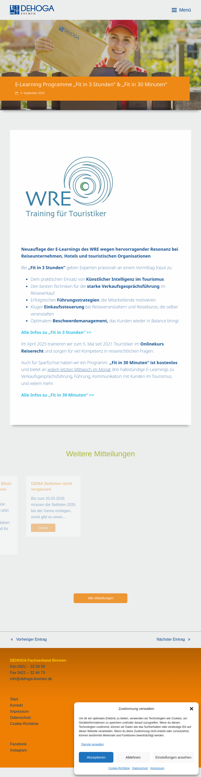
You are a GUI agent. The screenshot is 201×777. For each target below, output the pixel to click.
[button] (191, 708)
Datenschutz (140, 768)
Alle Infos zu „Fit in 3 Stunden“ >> (56, 332)
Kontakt (16, 705)
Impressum (157, 768)
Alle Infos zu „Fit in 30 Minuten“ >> (57, 395)
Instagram (18, 750)
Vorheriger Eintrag (28, 640)
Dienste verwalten (92, 744)
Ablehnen (132, 757)
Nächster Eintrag (173, 640)
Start (14, 699)
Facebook (18, 744)
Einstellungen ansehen (173, 757)
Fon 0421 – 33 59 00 (27, 667)
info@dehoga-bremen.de (31, 679)
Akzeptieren (96, 757)
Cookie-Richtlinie (119, 768)
